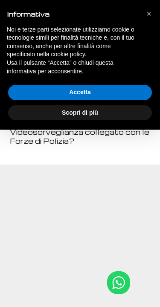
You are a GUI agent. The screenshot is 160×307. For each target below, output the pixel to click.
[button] (149, 13)
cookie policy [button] (68, 54)
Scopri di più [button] (80, 112)
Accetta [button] (80, 92)
